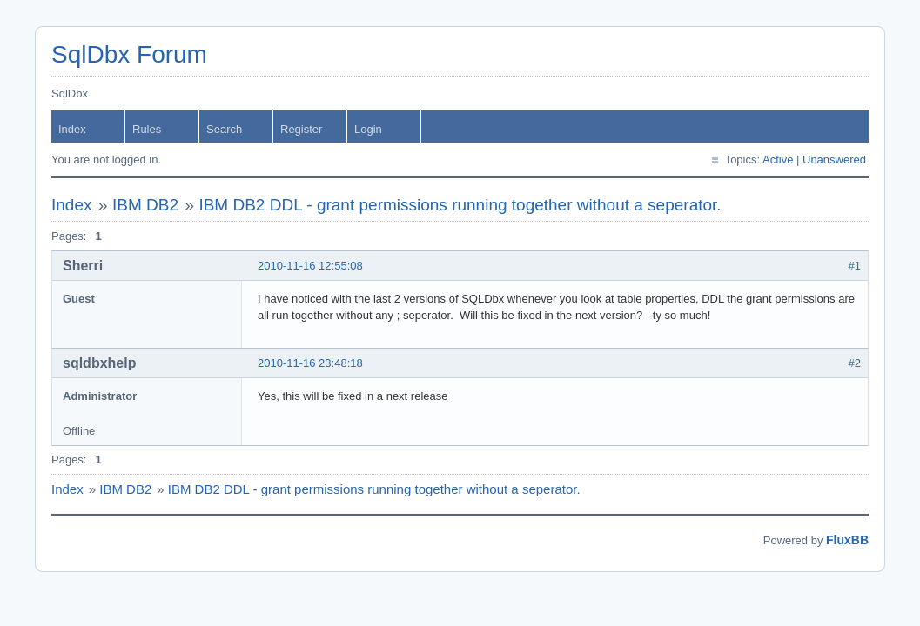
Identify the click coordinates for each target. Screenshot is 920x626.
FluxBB (847, 540)
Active (777, 159)
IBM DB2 (145, 205)
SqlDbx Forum (129, 54)
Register (301, 129)
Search (224, 129)
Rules (146, 129)
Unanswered (834, 159)
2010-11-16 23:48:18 (310, 363)
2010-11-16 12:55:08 (310, 265)
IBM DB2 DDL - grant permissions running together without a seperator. (459, 205)
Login (368, 129)
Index (72, 129)
